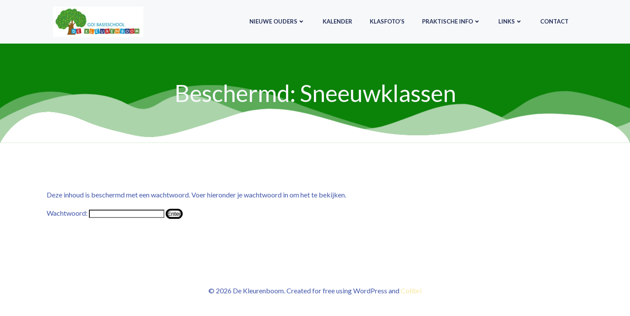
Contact (554, 21)
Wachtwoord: (105, 213)
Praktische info (451, 21)
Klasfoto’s (387, 21)
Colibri (411, 290)
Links (510, 21)
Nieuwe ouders (277, 21)
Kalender (337, 21)
